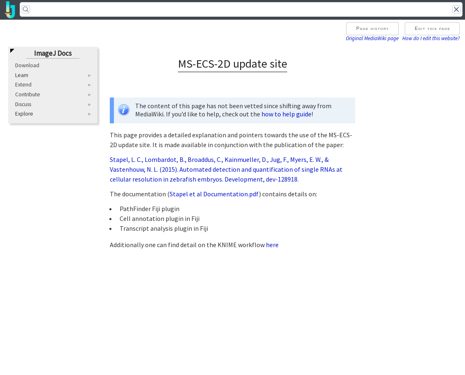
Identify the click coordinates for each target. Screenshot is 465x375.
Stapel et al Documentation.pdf (214, 194)
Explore (24, 114)
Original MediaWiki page (372, 38)
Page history (372, 28)
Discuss (23, 104)
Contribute (27, 94)
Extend (23, 84)
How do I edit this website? (431, 38)
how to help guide (286, 114)
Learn (21, 75)
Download (27, 65)
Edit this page (432, 28)
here (272, 245)
